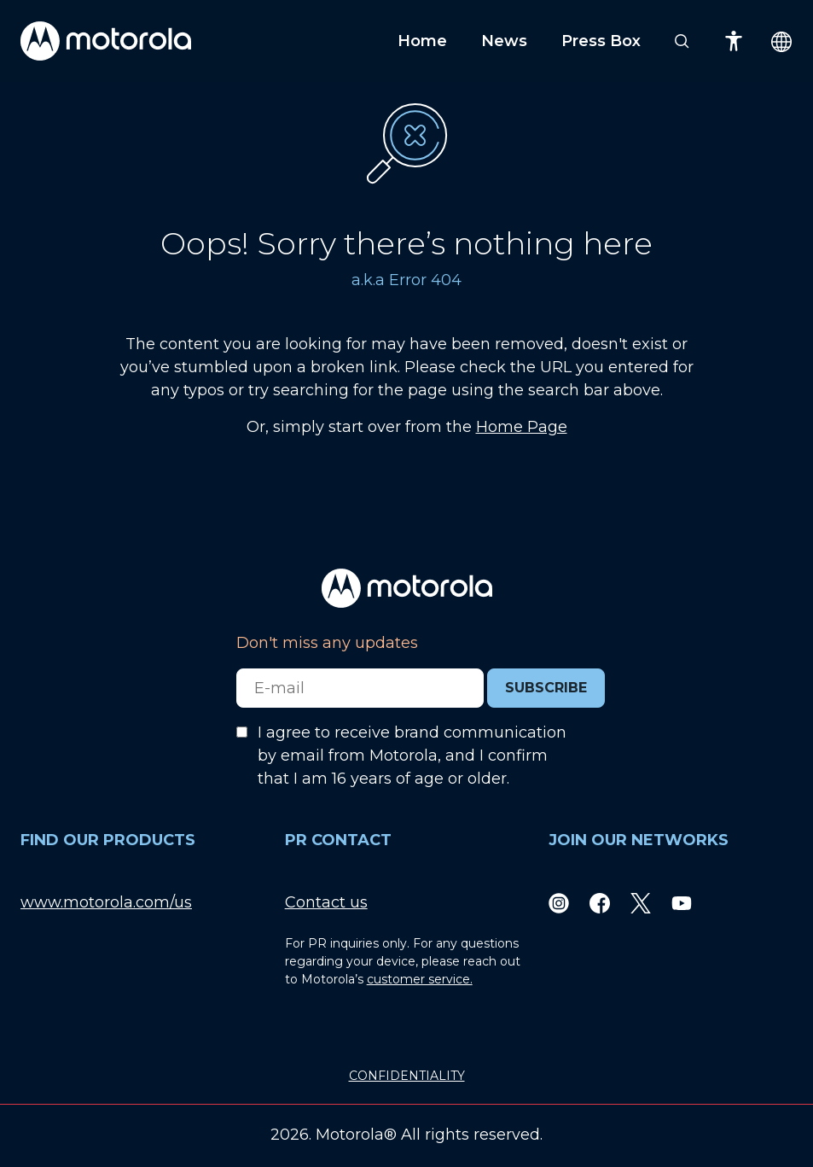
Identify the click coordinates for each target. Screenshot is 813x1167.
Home (422, 41)
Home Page (521, 426)
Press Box (601, 41)
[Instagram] (559, 902)
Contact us (326, 902)
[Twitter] (640, 902)
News (504, 41)
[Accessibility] (734, 41)
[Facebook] (599, 902)
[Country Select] (782, 41)
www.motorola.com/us (106, 902)
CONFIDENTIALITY (407, 1075)
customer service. (420, 979)
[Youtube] (681, 902)
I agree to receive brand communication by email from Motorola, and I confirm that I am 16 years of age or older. (412, 755)
